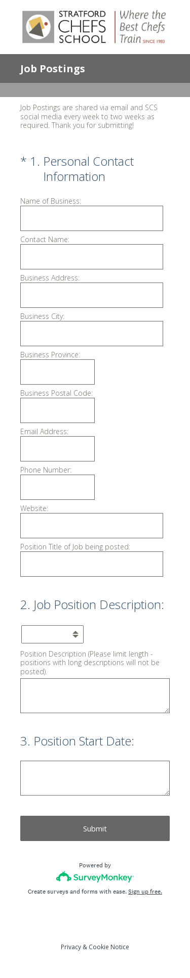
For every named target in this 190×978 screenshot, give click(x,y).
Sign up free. (145, 892)
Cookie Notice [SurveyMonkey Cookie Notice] (109, 947)
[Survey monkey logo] (95, 876)
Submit (95, 828)
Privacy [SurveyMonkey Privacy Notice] (71, 947)
